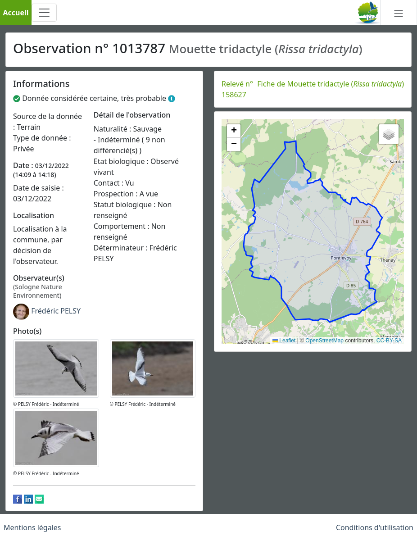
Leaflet (283, 340)
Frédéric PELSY (56, 311)
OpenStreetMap (324, 340)
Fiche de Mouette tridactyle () (330, 84)
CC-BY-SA (389, 340)
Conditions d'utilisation (374, 527)
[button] (233, 131)
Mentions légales (32, 527)
